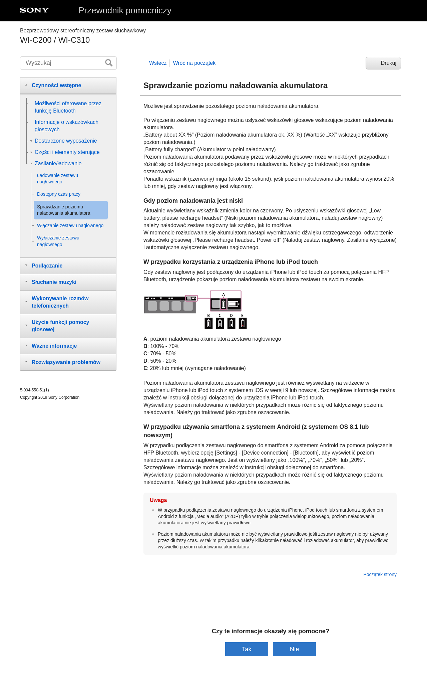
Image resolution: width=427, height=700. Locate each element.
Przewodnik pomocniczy (124, 10)
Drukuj (388, 63)
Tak (247, 649)
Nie (294, 649)
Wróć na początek (194, 63)
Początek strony (380, 574)
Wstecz (157, 63)
